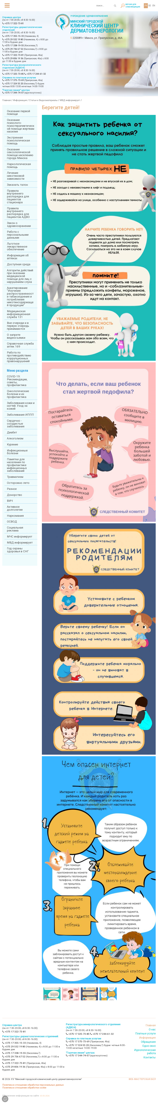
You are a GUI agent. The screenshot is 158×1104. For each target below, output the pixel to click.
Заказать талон (17, 184)
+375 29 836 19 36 (12, 58)
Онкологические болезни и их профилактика (18, 394)
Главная (6, 100)
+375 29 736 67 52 (12, 49)
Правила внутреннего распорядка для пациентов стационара (18, 196)
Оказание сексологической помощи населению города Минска (20, 154)
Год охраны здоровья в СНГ (18, 550)
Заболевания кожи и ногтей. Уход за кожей (20, 406)
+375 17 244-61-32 (35, 74)
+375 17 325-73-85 (13, 74)
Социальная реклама (15, 529)
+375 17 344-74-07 (13, 92)
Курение (12, 444)
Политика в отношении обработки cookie (24, 1087)
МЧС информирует (19, 536)
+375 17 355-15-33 (13, 36)
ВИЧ (10, 500)
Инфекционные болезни (17, 452)
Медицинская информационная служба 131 (18, 314)
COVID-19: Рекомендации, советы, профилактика (17, 381)
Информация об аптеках (18, 257)
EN (153, 5)
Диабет (12, 432)
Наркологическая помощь (19, 165)
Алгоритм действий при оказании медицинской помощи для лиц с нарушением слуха (20, 276)
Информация (20, 100)
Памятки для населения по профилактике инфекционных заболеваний (17, 465)
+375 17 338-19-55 (13, 45)
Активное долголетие (15, 508)
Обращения (148, 1041)
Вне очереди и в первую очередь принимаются (18, 326)
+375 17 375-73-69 (13, 80)
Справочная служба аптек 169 (20, 345)
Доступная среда (18, 264)
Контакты (149, 1057)
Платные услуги (145, 1033)
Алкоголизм (15, 438)
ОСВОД (12, 521)
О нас (152, 1029)
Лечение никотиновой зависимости (15, 175)
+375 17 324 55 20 (12, 83)
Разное (12, 489)
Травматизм (15, 477)
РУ (146, 5)
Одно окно (149, 1045)
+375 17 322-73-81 (13, 23)
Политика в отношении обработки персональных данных (33, 1084)
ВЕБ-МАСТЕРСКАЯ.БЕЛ (142, 1079)
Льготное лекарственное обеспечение (17, 246)
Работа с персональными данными (17, 234)
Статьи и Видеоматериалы (43, 100)
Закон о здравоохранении (19, 224)
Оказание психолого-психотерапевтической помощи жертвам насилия (20, 125)
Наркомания (15, 515)
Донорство (14, 495)
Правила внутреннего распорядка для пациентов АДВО (18, 213)
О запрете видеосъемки (16, 336)
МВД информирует (70, 100)
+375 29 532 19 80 (12, 39)
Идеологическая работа (145, 1051)
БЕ (150, 5)
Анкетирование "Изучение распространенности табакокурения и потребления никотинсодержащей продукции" (20, 296)
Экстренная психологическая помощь (18, 140)
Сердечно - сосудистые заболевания (15, 423)
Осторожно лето (18, 483)
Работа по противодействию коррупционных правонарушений (19, 357)
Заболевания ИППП (20, 414)
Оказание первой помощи (18, 113)
